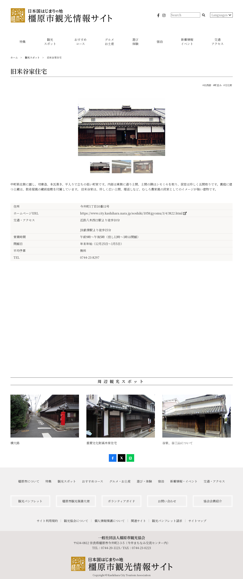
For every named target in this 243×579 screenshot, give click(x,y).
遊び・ (144, 481)
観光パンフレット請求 (167, 521)
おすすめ (92, 481)
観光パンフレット (30, 501)
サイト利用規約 (47, 521)
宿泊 (161, 481)
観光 (67, 481)
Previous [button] (11, 128)
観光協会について (76, 521)
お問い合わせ (167, 501)
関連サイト (138, 521)
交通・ (214, 481)
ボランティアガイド (121, 501)
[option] (122, 128)
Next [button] (232, 128)
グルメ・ (120, 481)
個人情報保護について (109, 521)
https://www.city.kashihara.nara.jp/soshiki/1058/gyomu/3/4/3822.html (133, 213)
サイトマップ (197, 521)
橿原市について (28, 481)
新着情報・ (184, 481)
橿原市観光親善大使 (76, 501)
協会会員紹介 (213, 501)
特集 (48, 481)
